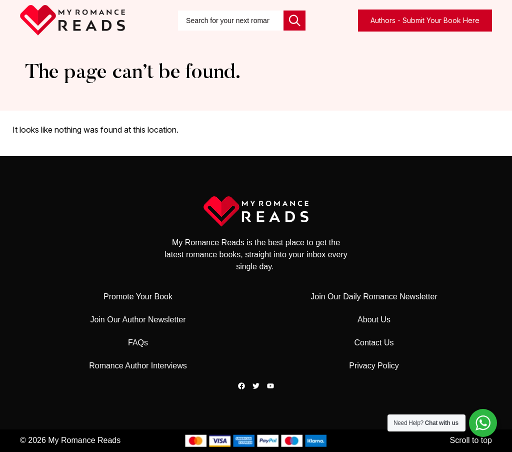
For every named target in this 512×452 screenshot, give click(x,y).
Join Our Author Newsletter (138, 319)
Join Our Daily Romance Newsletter (373, 296)
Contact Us (374, 342)
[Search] (295, 21)
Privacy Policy (374, 365)
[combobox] (231, 21)
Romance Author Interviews (138, 365)
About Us (374, 319)
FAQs (138, 342)
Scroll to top (471, 440)
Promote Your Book (138, 296)
